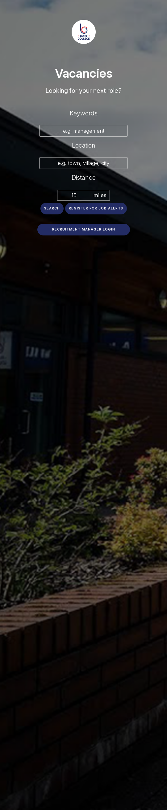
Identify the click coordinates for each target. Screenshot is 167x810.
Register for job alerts (96, 208)
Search (52, 208)
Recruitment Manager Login (83, 229)
